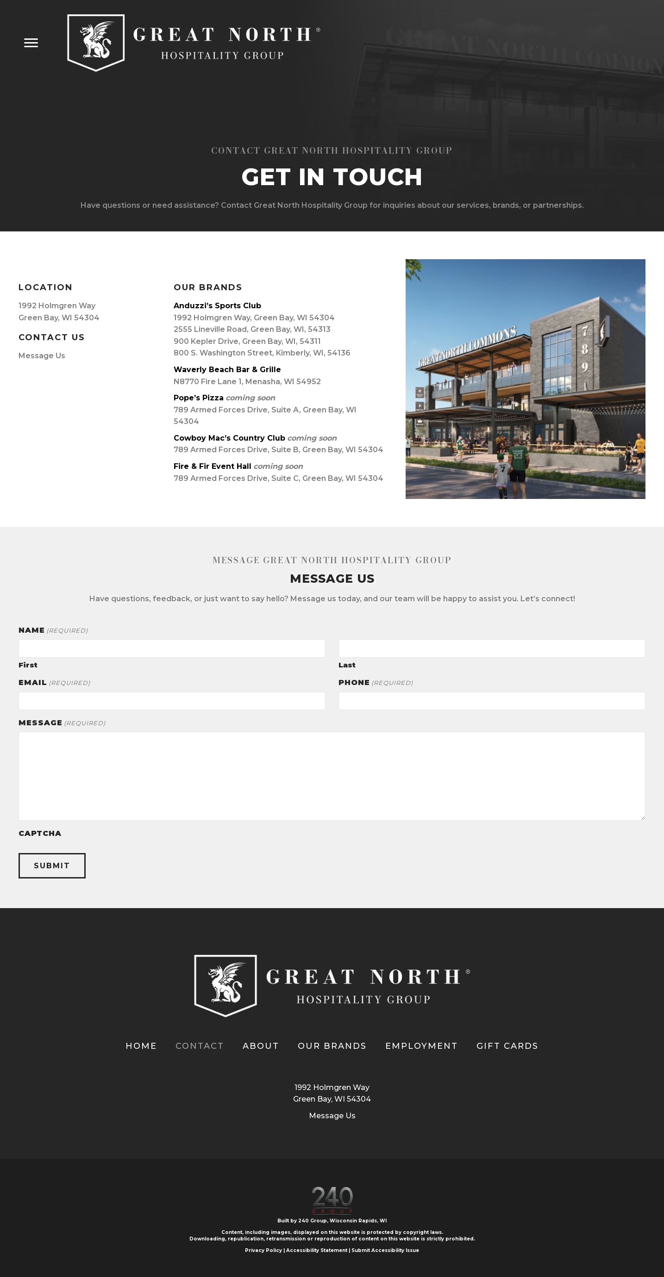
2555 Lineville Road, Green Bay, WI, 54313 (252, 329)
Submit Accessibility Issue (385, 1250)
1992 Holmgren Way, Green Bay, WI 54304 (254, 317)
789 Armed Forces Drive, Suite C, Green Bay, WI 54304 (278, 478)
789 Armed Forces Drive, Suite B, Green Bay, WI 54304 (278, 449)
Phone (375, 682)
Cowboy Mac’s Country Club (229, 438)
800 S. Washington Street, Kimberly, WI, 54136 (262, 353)
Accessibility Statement (316, 1250)
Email (54, 682)
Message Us (42, 355)
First (28, 664)
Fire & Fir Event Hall (212, 466)
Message (62, 723)
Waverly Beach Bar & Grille (227, 369)
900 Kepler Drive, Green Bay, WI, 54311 (247, 341)
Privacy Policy (263, 1250)
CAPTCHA (40, 833)
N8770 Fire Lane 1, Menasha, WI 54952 (247, 381)
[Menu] (31, 43)
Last (347, 664)
